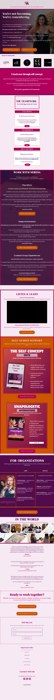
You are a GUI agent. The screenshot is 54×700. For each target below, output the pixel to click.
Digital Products (40, 7)
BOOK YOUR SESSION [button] (27, 213)
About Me (27, 655)
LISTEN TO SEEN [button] (27, 332)
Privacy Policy (27, 661)
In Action (29, 7)
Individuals (20, 7)
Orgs (25, 7)
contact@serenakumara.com (27, 676)
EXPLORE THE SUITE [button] (27, 396)
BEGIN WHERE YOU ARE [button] (27, 613)
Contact (33, 7)
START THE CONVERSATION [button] (27, 247)
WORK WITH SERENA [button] (27, 606)
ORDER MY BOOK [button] (29, 49)
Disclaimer (27, 665)
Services (27, 652)
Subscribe (27, 638)
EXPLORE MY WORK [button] (11, 49)
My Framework (14, 7)
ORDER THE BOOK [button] (27, 451)
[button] (24, 679)
